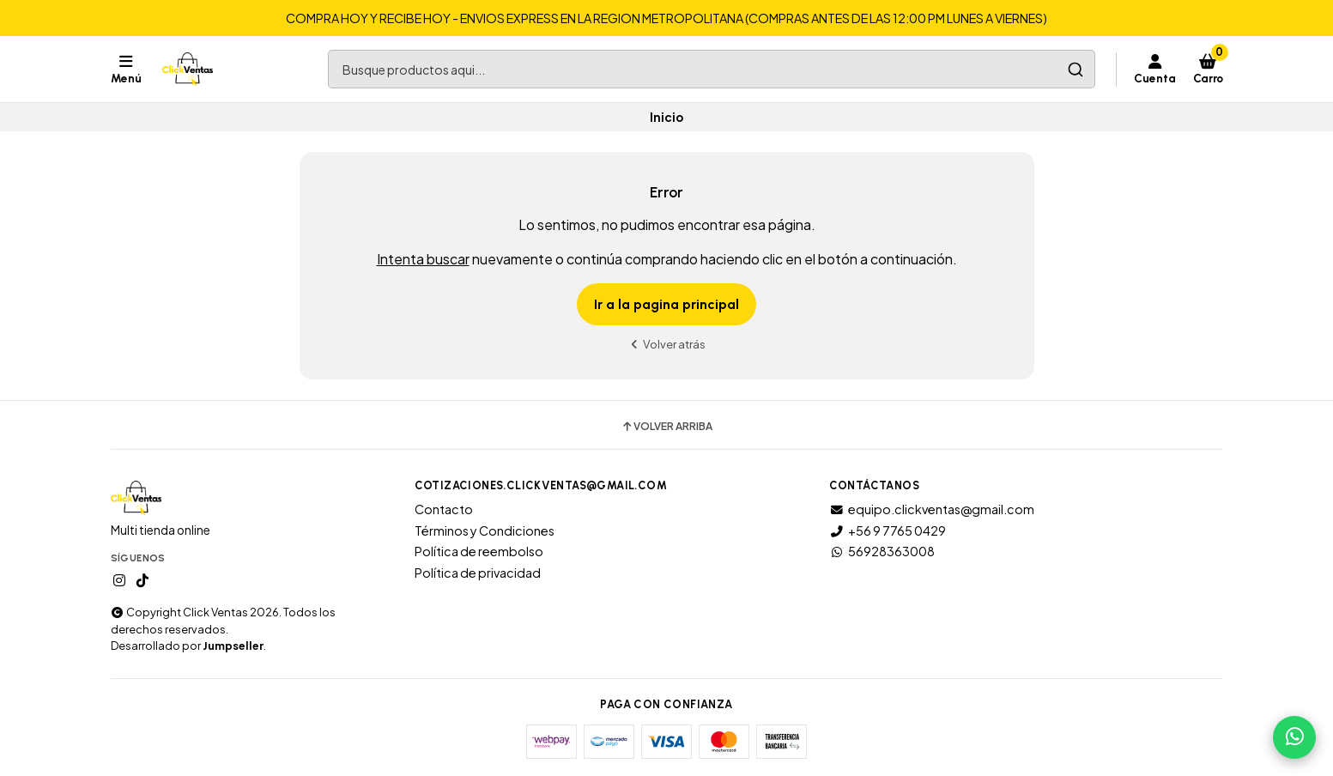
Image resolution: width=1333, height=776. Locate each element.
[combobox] (711, 69)
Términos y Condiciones (484, 530)
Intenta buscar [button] (423, 259)
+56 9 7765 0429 (887, 530)
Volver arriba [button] (666, 426)
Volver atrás (666, 343)
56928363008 (882, 551)
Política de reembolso (479, 551)
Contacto (444, 509)
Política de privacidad (478, 573)
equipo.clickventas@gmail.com (931, 509)
